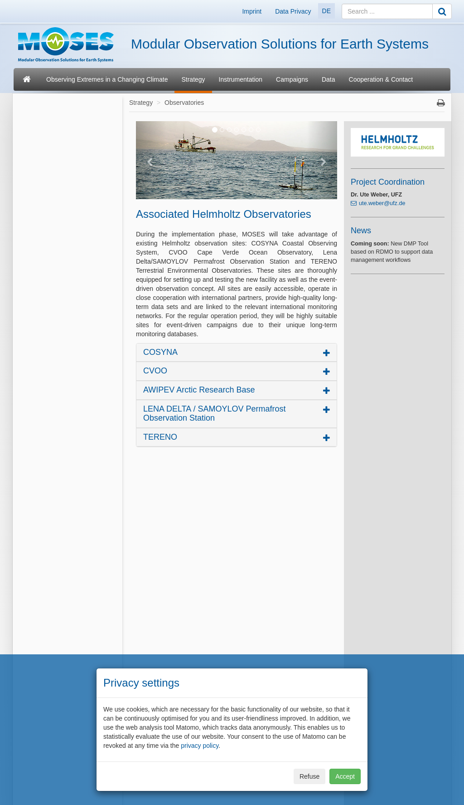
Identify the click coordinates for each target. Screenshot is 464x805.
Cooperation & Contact (381, 79)
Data (328, 79)
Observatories (184, 102)
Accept (345, 776)
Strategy (193, 79)
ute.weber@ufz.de (382, 203)
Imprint (251, 11)
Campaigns (292, 79)
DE (326, 11)
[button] (151, 160)
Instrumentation (241, 79)
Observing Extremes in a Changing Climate (107, 79)
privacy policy (199, 745)
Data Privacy (293, 11)
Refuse (309, 776)
